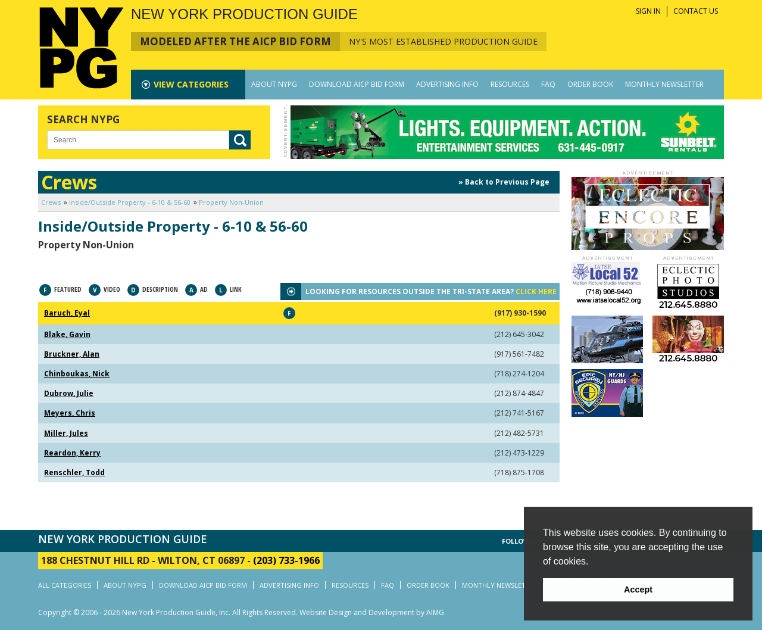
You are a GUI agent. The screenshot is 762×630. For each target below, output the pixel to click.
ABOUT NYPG (274, 84)
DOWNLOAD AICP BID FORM (356, 84)
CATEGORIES (191, 84)
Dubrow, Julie (68, 393)
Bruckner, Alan (71, 354)
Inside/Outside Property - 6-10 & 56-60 (129, 202)
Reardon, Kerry (72, 453)
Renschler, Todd (74, 472)
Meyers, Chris (69, 413)
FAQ (548, 84)
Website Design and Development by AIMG (371, 612)
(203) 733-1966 (286, 560)
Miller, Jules (66, 433)
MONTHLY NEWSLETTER (664, 84)
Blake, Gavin (67, 334)
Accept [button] (638, 589)
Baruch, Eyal (67, 313)
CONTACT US (695, 11)
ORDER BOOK (590, 84)
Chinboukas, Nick (77, 374)
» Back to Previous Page (503, 182)
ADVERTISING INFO (447, 84)
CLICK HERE (536, 291)
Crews (51, 202)
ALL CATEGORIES (64, 585)
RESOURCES (510, 84)
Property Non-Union (231, 202)
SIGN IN (648, 11)
